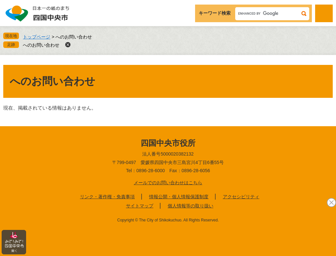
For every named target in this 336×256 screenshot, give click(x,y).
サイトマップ (139, 205)
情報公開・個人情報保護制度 (178, 196)
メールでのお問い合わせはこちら (168, 182)
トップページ (36, 36)
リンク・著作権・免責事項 (107, 196)
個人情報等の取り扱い (190, 205)
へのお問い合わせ (41, 45)
